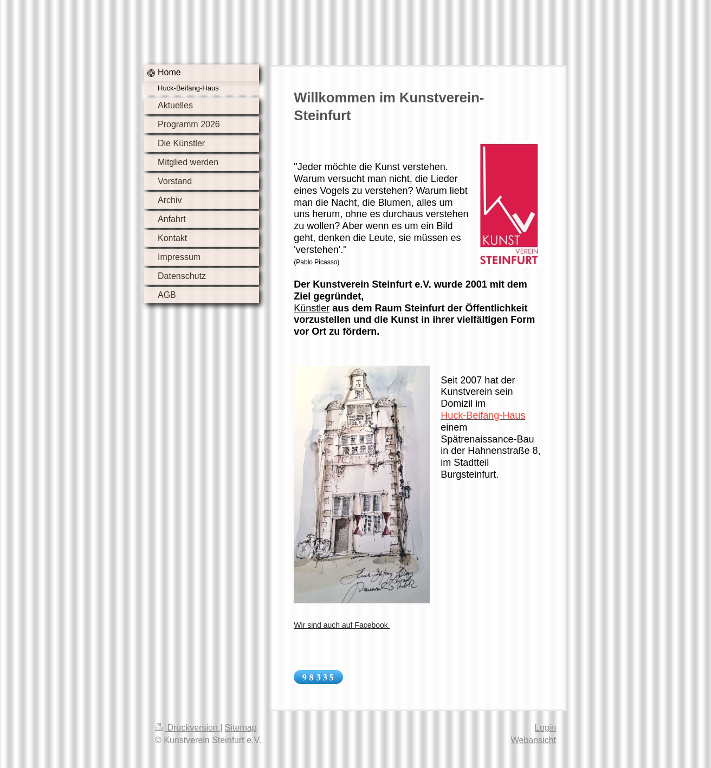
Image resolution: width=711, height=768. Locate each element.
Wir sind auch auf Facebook (342, 625)
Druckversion (187, 727)
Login (545, 727)
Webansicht (533, 740)
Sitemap (241, 727)
